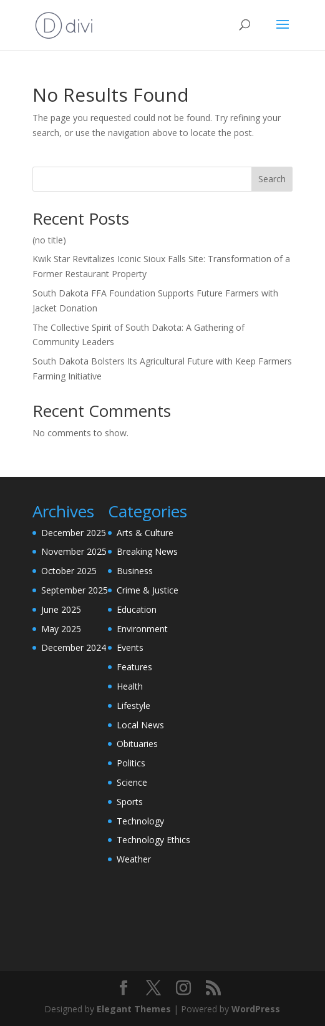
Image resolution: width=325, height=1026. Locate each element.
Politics (131, 763)
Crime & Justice (147, 590)
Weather (134, 859)
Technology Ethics (153, 840)
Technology (140, 821)
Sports (130, 802)
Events (130, 647)
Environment (142, 629)
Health (130, 686)
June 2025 (61, 609)
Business (135, 571)
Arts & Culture (145, 533)
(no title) (49, 240)
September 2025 (74, 590)
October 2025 (69, 571)
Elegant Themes (134, 1009)
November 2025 (74, 551)
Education (137, 609)
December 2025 (73, 533)
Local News (140, 725)
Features (134, 667)
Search (272, 179)
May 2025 (61, 629)
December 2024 (73, 647)
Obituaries (137, 744)
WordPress (255, 1009)
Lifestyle (133, 705)
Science (132, 782)
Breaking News (147, 551)
